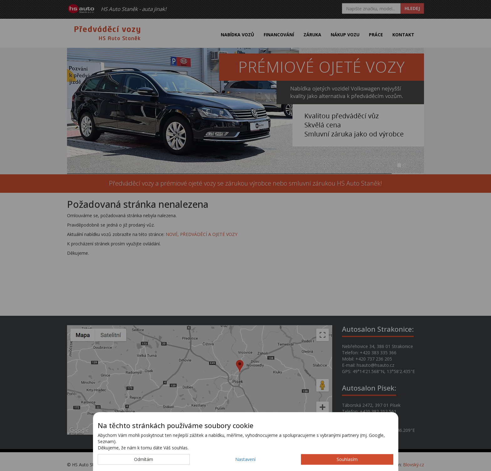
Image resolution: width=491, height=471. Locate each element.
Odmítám (143, 459)
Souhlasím (347, 459)
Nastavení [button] (245, 459)
